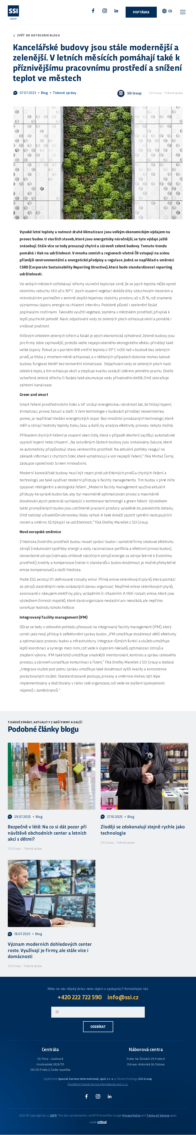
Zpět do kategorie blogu (38, 35)
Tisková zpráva (174, 93)
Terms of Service (158, 1115)
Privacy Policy (131, 1115)
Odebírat (98, 1027)
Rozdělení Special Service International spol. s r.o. (98, 1084)
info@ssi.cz (123, 998)
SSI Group (155, 93)
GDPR (53, 1115)
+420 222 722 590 (79, 998)
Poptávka (141, 12)
